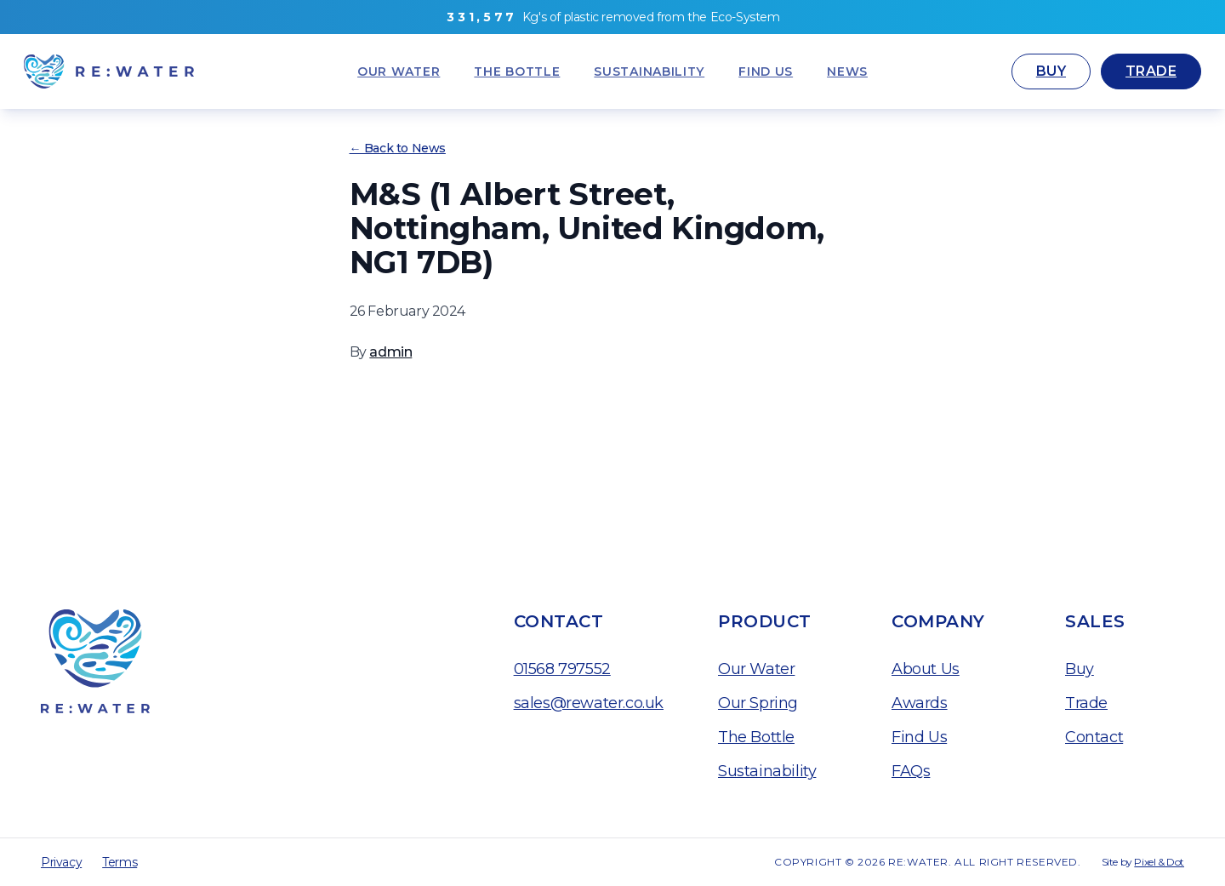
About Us (926, 669)
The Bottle (756, 737)
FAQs (911, 771)
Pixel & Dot (1159, 861)
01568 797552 (562, 669)
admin (390, 352)
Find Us (919, 737)
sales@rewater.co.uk (589, 703)
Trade (1151, 71)
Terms (119, 862)
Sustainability (767, 771)
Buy (1051, 71)
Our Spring (758, 703)
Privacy (61, 862)
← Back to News (398, 148)
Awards (920, 703)
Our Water (756, 669)
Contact (1094, 737)
